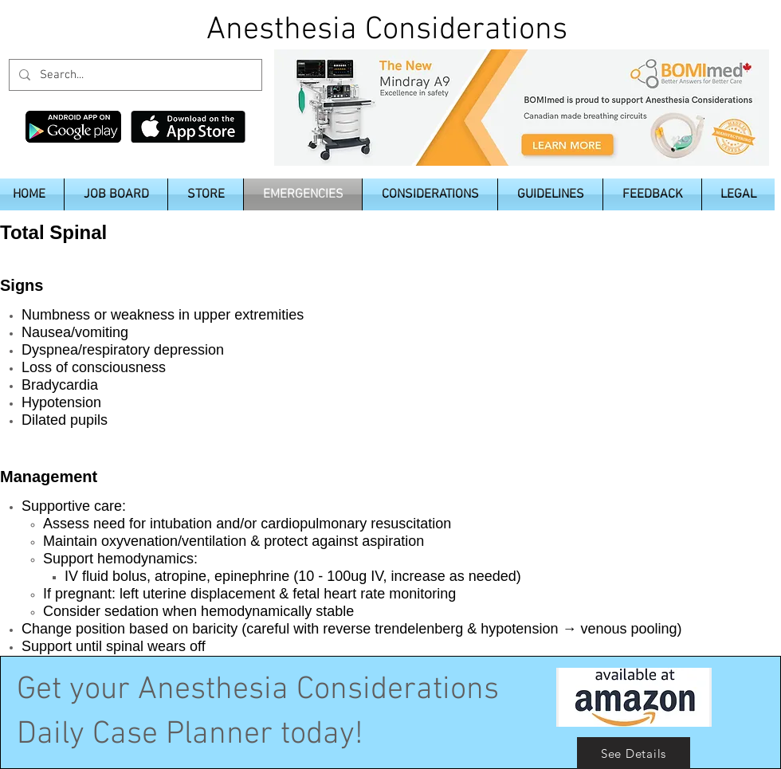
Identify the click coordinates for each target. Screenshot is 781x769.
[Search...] (134, 75)
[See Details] (633, 753)
